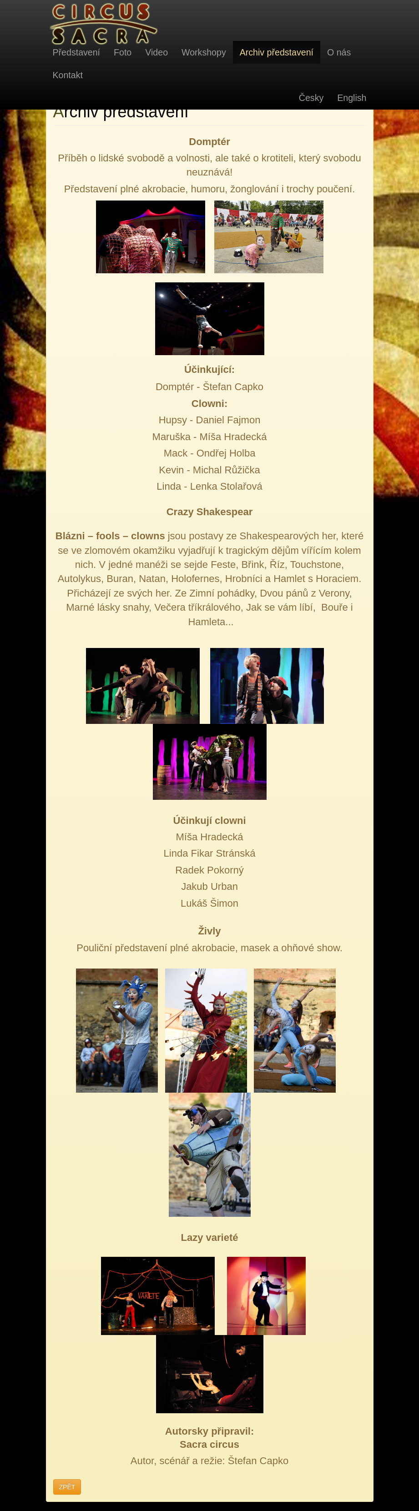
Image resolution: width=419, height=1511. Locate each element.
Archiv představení (276, 52)
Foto (122, 52)
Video (156, 52)
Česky (311, 98)
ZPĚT (67, 1487)
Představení (77, 52)
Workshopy (204, 52)
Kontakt (68, 75)
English (351, 98)
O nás (339, 52)
